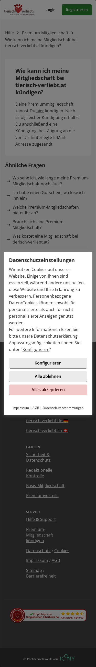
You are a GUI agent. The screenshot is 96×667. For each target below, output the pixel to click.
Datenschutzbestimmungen (63, 408)
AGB (36, 408)
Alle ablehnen (48, 376)
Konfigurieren (36, 349)
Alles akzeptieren (48, 389)
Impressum (21, 408)
